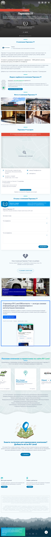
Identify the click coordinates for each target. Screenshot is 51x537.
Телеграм (15, 321)
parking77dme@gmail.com (35, 170)
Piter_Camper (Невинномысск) (21, 381)
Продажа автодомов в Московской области (13, 396)
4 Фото (25, 32)
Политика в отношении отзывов (25, 273)
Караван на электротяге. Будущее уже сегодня (25, 192)
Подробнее (7, 388)
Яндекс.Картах (7, 182)
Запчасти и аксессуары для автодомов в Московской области (25, 398)
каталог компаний (11, 509)
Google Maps (21, 181)
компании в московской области (28, 506)
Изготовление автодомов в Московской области (36, 396)
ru (45, 2)
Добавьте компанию (29, 364)
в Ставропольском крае (27, 383)
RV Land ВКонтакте (9, 317)
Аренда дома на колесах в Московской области (13, 399)
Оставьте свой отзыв (14, 204)
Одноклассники (21, 321)
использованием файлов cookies (8, 529)
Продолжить (43, 246)
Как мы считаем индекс (15, 89)
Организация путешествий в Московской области (25, 401)
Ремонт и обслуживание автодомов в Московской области (25, 403)
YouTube (25, 321)
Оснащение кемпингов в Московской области (25, 406)
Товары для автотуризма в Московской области (37, 399)
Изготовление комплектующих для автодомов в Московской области (31, 394)
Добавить (25, 454)
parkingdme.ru (32, 173)
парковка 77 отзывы (36, 509)
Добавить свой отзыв (25, 270)
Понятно (4, 534)
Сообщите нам (5, 186)
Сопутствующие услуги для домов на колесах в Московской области (25, 404)
